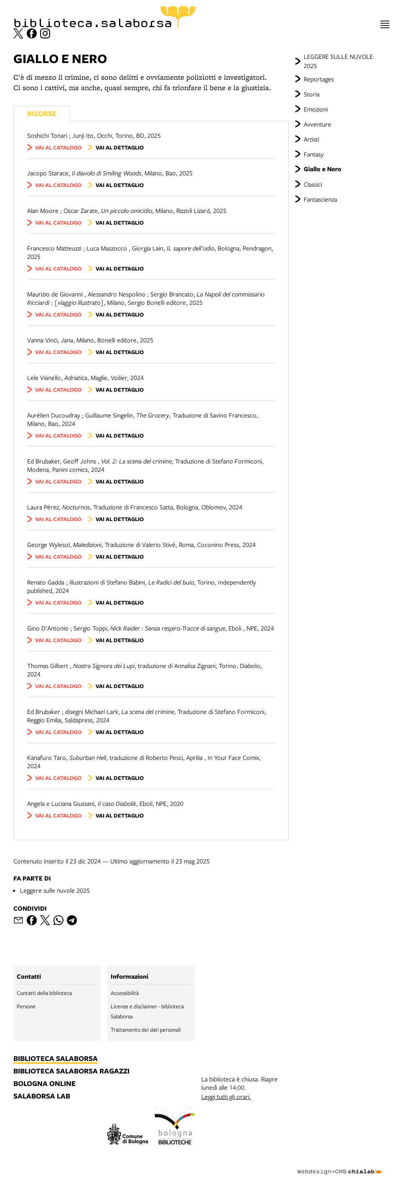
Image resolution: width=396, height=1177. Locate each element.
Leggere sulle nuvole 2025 (55, 890)
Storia (312, 94)
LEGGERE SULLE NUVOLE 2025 (338, 61)
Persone (26, 1006)
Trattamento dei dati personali (146, 1029)
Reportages (319, 79)
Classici (313, 184)
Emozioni (316, 109)
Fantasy (314, 154)
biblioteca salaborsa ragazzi (71, 1071)
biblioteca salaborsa (55, 1059)
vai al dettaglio (120, 147)
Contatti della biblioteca (44, 993)
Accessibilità (125, 993)
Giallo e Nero (322, 169)
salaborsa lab (41, 1096)
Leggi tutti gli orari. (226, 1096)
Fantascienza (320, 199)
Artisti (311, 139)
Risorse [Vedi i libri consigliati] (41, 113)
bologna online (44, 1084)
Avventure (317, 124)
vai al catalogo (58, 147)
